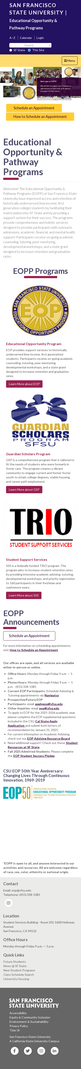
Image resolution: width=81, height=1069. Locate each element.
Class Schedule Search (18, 974)
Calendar (26, 38)
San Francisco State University (30, 1037)
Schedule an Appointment (34, 108)
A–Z (12, 38)
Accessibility (18, 1013)
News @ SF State (15, 966)
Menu (71, 61)
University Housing (16, 979)
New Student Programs (19, 970)
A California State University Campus (34, 1041)
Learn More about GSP (24, 489)
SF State (17, 50)
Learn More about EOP (24, 384)
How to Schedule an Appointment (40, 116)
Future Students (14, 961)
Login (40, 38)
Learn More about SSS (24, 595)
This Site (36, 50)
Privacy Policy (19, 1026)
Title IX (15, 1030)
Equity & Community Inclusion (30, 1017)
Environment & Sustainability (29, 1021)
